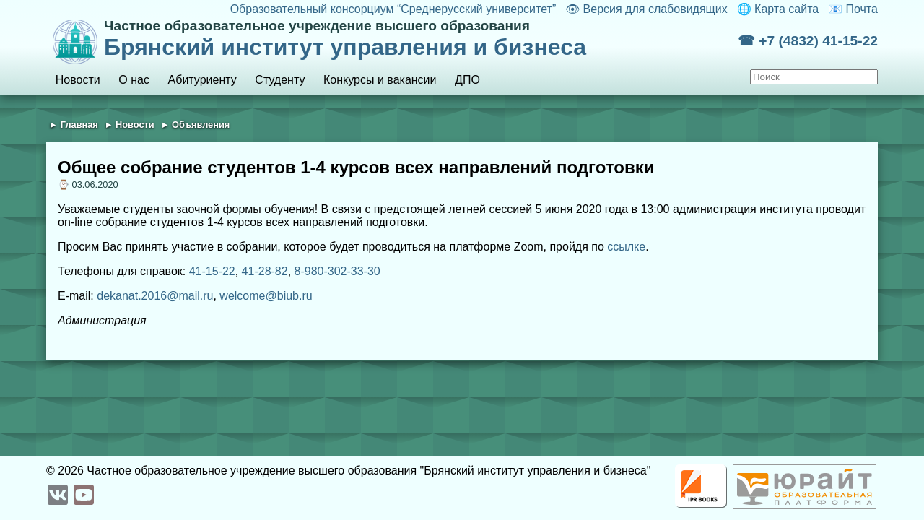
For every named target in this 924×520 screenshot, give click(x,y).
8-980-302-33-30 (337, 271)
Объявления (201, 124)
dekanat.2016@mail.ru (155, 296)
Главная (79, 124)
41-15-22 (212, 271)
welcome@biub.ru (265, 296)
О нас (133, 80)
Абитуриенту (202, 80)
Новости (78, 80)
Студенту (280, 80)
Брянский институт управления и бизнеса (421, 39)
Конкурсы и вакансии (379, 80)
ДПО (467, 80)
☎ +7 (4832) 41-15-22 (808, 40)
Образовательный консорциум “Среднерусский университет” (393, 9)
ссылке (626, 246)
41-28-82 (265, 271)
